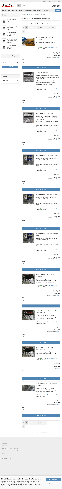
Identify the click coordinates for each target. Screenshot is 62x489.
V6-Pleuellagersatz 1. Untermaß (45, 113)
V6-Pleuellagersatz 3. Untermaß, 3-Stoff (47, 194)
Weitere (46, 10)
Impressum (5, 443)
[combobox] (33, 27)
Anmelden (10, 66)
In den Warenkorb (41, 67)
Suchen (58, 10)
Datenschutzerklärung (22, 486)
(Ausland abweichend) (52, 47)
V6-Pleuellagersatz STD (42, 73)
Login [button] (50, 1)
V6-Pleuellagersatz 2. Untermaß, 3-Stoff (47, 155)
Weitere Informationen (53, 483)
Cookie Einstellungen (7, 458)
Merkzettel (57, 1)
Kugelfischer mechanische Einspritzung (30, 10)
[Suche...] (19, 5)
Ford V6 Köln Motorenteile (9, 10)
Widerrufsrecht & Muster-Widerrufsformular (12, 450)
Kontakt (5, 445)
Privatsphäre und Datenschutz (9, 456)
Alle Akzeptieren (53, 479)
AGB (4, 453)
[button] (44, 1)
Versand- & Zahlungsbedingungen (10, 448)
